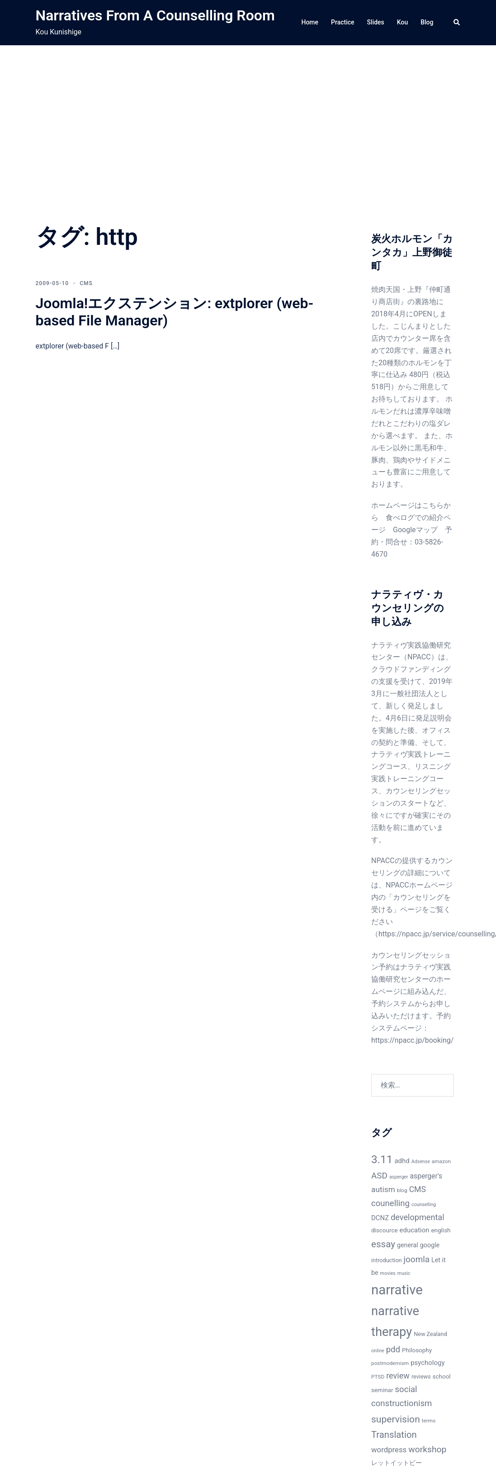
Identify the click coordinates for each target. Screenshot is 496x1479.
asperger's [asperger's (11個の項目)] (426, 1176)
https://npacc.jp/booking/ (412, 1040)
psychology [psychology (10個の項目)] (427, 1363)
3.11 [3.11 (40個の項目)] (382, 1159)
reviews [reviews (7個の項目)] (421, 1376)
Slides (375, 22)
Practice (342, 22)
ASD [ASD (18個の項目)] (379, 1175)
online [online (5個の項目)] (377, 1351)
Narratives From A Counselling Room (155, 15)
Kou (402, 22)
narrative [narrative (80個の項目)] (397, 1290)
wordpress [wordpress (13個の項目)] (388, 1449)
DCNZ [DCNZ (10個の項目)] (380, 1218)
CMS (86, 283)
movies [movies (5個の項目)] (388, 1273)
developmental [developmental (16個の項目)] (417, 1217)
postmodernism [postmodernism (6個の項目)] (390, 1363)
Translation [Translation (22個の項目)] (394, 1434)
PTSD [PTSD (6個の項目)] (377, 1377)
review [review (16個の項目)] (398, 1375)
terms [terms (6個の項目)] (429, 1420)
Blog (426, 22)
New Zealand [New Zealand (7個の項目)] (430, 1334)
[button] (457, 22)
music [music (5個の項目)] (404, 1273)
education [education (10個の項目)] (415, 1230)
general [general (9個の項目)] (407, 1245)
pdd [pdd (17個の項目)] (393, 1350)
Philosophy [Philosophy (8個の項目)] (417, 1350)
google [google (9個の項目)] (429, 1245)
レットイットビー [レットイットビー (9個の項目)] (396, 1462)
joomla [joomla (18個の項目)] (417, 1259)
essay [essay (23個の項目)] (383, 1244)
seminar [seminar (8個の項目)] (382, 1390)
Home (309, 22)
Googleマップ (415, 529)
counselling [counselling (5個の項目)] (423, 1204)
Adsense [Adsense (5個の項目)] (420, 1161)
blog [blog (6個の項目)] (402, 1190)
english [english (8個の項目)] (440, 1230)
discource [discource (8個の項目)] (384, 1230)
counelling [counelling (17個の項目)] (390, 1203)
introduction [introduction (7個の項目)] (386, 1260)
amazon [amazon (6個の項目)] (441, 1161)
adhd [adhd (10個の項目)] (401, 1161)
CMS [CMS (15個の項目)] (417, 1189)
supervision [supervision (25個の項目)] (395, 1419)
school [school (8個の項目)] (442, 1376)
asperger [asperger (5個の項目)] (398, 1177)
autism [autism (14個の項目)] (383, 1189)
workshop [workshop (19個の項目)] (427, 1449)
